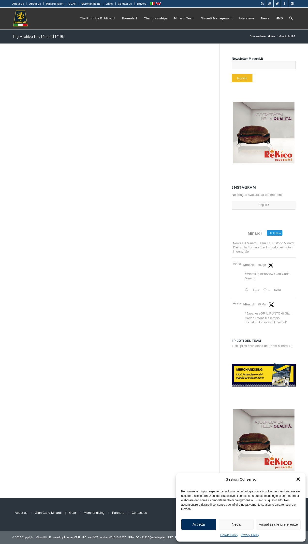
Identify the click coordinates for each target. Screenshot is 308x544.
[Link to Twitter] (277, 3)
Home (271, 36)
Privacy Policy (250, 535)
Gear (72, 513)
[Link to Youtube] (269, 3)
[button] (298, 479)
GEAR (72, 3)
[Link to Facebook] (284, 3)
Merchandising (91, 3)
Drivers (141, 3)
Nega (236, 524)
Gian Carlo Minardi (48, 513)
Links (109, 3)
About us (18, 3)
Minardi (249, 265)
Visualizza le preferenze (278, 524)
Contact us (125, 3)
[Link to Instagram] (292, 3)
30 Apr (262, 265)
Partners (118, 513)
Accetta (198, 524)
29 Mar (262, 304)
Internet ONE (72, 537)
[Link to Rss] (262, 3)
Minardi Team (54, 3)
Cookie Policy (229, 535)
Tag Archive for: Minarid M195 (38, 36)
